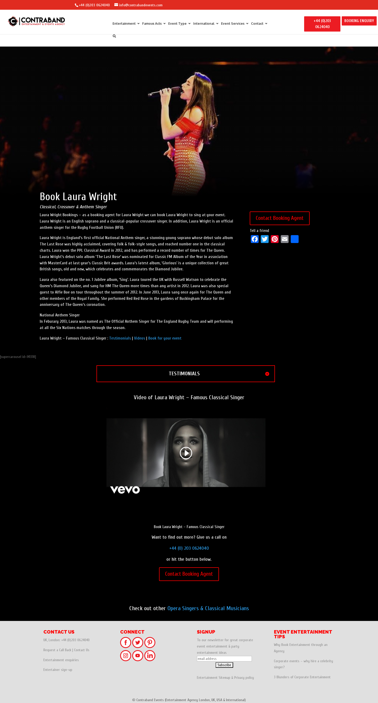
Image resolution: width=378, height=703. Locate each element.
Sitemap (224, 677)
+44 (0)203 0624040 (94, 5)
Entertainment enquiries (61, 660)
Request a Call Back (57, 650)
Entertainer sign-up (57, 669)
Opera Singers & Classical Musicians (208, 608)
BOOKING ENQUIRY (359, 21)
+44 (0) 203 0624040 (189, 548)
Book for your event (164, 338)
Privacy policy (244, 677)
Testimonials (120, 338)
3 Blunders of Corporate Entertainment (302, 677)
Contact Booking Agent (280, 218)
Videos (139, 338)
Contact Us (81, 650)
